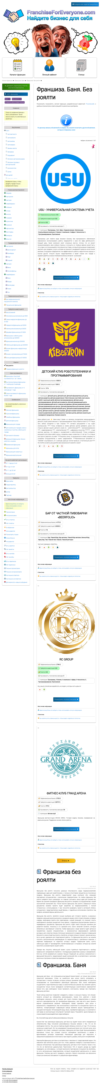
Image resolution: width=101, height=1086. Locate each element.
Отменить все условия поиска (14, 102)
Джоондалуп (11, 250)
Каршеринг (10, 155)
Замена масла (11, 148)
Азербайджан (9, 204)
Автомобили (11, 138)
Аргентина (8, 221)
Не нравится (10, 541)
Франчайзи (8, 481)
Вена (8, 267)
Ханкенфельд (11, 271)
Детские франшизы (11, 421)
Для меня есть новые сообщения (16, 582)
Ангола (7, 214)
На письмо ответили (12, 575)
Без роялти (16, 99)
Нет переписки (10, 565)
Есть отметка (10, 520)
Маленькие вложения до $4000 (15, 329)
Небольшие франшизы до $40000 (16, 345)
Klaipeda (7, 193)
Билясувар (10, 285)
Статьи (81, 67)
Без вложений (9, 312)
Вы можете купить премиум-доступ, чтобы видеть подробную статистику (60, 296)
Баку (8, 278)
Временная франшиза (12, 445)
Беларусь (8, 235)
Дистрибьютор (10, 488)
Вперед (65, 861)
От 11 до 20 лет (10, 470)
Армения (8, 225)
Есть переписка (11, 561)
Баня (7, 99)
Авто (6, 131)
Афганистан (9, 228)
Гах (8, 292)
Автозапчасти (11, 134)
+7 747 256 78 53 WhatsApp (9, 1080)
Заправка (10, 152)
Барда (9, 281)
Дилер (7, 492)
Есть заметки (10, 546)
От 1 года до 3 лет (10, 463)
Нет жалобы (10, 557)
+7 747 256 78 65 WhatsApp (9, 1082)
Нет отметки (10, 523)
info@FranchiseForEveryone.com (25, 1078)
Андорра (8, 218)
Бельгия (7, 239)
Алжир (7, 211)
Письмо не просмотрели (14, 572)
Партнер (7, 495)
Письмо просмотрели (13, 568)
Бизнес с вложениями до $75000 (15, 354)
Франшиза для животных (13, 452)
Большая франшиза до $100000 (15, 358)
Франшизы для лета (11, 448)
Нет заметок (10, 549)
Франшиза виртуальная (12, 455)
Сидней (9, 260)
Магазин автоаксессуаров (15, 159)
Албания (8, 207)
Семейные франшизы (12, 417)
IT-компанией (90, 104)
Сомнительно (10, 538)
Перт (8, 257)
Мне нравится (10, 531)
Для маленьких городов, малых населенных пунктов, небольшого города (15, 430)
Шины (8, 172)
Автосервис (10, 145)
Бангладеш (8, 232)
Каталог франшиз (17, 67)
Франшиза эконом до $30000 (14, 341)
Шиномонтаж (11, 168)
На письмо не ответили (13, 579)
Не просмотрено (11, 515)
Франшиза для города (12, 424)
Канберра (10, 253)
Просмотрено (10, 512)
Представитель (10, 485)
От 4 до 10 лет (9, 467)
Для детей (8, 175)
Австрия (7, 200)
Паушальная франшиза (12, 305)
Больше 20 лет (9, 474)
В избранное (10, 527)
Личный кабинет (49, 67)
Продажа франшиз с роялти (14, 369)
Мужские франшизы (11, 414)
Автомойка (10, 141)
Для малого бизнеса (11, 435)
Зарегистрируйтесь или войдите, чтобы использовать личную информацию (15, 506)
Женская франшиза (11, 410)
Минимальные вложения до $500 (16, 316)
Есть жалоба (10, 553)
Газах (8, 289)
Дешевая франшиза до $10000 (15, 332)
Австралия (8, 197)
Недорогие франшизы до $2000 (15, 325)
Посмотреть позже (12, 534)
